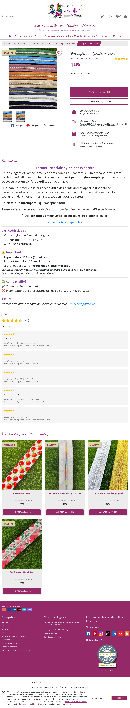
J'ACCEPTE (119, 698)
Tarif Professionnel (9, 647)
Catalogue (6, 626)
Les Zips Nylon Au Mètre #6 (84, 58)
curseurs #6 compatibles (65, 222)
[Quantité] (75, 80)
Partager (16, 125)
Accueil (7, 43)
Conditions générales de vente (14, 636)
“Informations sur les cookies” (76, 702)
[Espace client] (110, 16)
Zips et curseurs (20, 43)
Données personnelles (52, 637)
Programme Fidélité (10, 643)
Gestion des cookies (51, 633)
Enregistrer (33, 125)
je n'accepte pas (98, 698)
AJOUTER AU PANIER (99, 91)
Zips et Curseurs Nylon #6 (40, 43)
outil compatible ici (82, 304)
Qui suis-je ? (7, 633)
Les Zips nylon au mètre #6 (65, 43)
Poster (49, 125)
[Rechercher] (2, 16)
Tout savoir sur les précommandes (16, 650)
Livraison (6, 640)
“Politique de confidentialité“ (29, 704)
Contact (5, 629)
